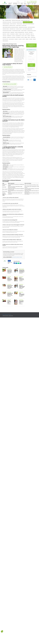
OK (34, 79)
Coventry (28, 35)
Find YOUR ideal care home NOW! (10, 84)
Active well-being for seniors (21, 12)
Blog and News (35, 3)
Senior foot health (12, 25)
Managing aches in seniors (23, 27)
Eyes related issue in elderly (7, 30)
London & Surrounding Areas (19, 32)
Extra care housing (22, 3)
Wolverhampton (18, 35)
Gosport (23, 39)
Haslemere (16, 39)
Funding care (33, 3)
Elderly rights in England (29, 3)
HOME (3, 20)
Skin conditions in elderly (16, 30)
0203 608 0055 (34, 2)
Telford (22, 35)
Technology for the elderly (31, 30)
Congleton (4, 35)
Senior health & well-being (7, 22)
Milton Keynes (33, 37)
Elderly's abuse (18, 25)
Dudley (25, 35)
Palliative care (24, 25)
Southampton (18, 37)
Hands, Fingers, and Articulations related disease (10, 27)
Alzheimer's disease (8, 20)
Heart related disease (31, 27)
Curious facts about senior (16, 20)
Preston (22, 37)
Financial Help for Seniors (11, 37)
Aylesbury (30, 39)
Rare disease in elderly (6, 32)
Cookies (10, 314)
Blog (15, 12)
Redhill (29, 37)
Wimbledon (32, 35)
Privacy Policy (4, 314)
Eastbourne (30, 32)
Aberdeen (27, 39)
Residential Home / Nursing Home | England (16, 3)
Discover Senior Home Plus (10, 3)
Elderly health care (25, 3)
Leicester (13, 35)
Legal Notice (7, 314)
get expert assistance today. (17, 257)
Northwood (4, 37)
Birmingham (12, 32)
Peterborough (9, 35)
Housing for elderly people (25, 20)
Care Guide (26, 32)
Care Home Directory (8, 67)
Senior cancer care (6, 25)
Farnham (25, 37)
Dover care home (5, 39)
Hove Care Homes (11, 39)
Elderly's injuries (24, 30)
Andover (34, 39)
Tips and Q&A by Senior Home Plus (17, 22)
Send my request (31, 65)
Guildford (20, 39)
